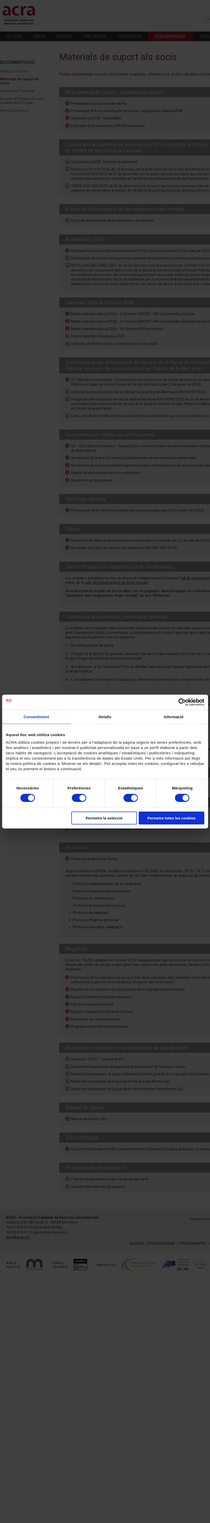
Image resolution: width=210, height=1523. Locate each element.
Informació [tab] (174, 716)
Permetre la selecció (104, 818)
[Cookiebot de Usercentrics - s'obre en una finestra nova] (182, 702)
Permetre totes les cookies (171, 818)
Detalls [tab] (105, 716)
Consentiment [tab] (36, 716)
